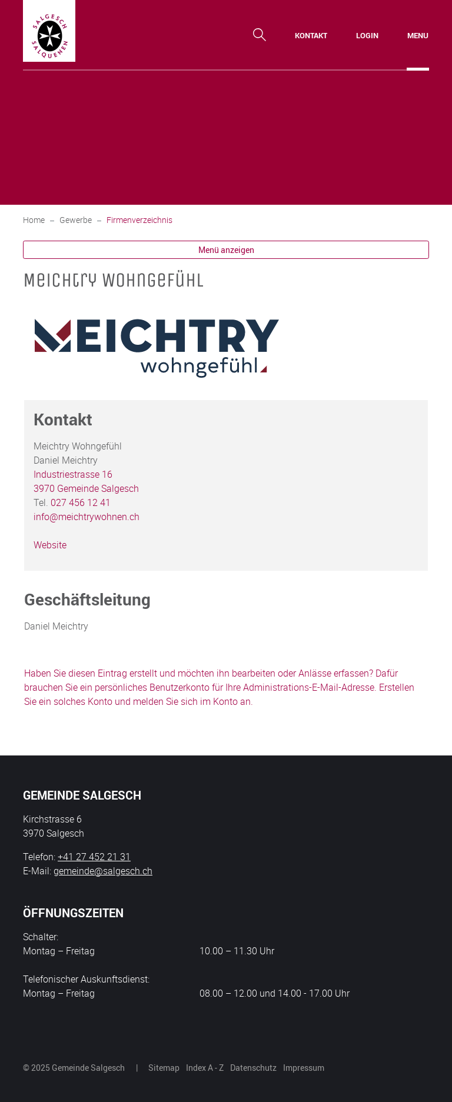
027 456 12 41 (81, 502)
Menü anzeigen (226, 249)
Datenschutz (253, 1067)
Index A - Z (205, 1067)
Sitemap (164, 1067)
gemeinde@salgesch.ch (103, 870)
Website (50, 544)
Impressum (303, 1067)
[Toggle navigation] (418, 35)
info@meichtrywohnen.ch (86, 516)
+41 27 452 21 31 (94, 856)
